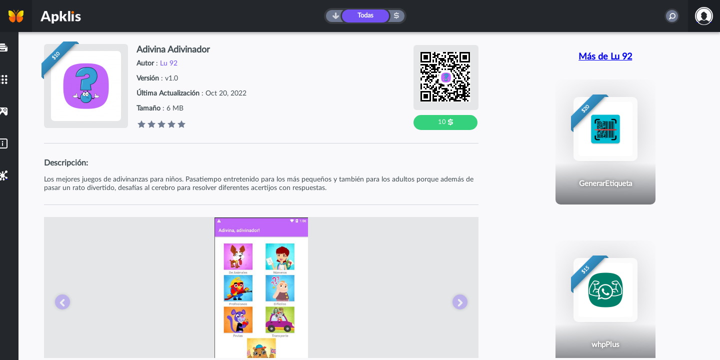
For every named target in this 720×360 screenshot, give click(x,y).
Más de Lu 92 (605, 57)
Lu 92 (169, 63)
